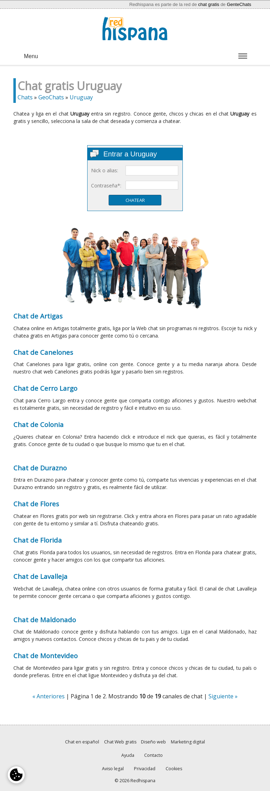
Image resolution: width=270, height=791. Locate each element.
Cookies (174, 769)
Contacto (153, 755)
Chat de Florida (37, 540)
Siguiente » (223, 696)
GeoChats (51, 97)
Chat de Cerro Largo (45, 388)
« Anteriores (48, 696)
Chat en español (82, 742)
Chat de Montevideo (45, 655)
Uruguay (81, 97)
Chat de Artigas (38, 315)
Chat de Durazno (40, 467)
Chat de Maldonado (44, 619)
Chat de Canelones (43, 352)
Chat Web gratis (120, 742)
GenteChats (239, 4)
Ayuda (127, 755)
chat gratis (208, 4)
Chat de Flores (36, 503)
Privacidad (144, 769)
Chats (25, 97)
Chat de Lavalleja (40, 576)
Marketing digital (188, 742)
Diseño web (153, 742)
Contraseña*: (106, 185)
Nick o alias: (104, 170)
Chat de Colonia (38, 424)
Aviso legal (113, 769)
